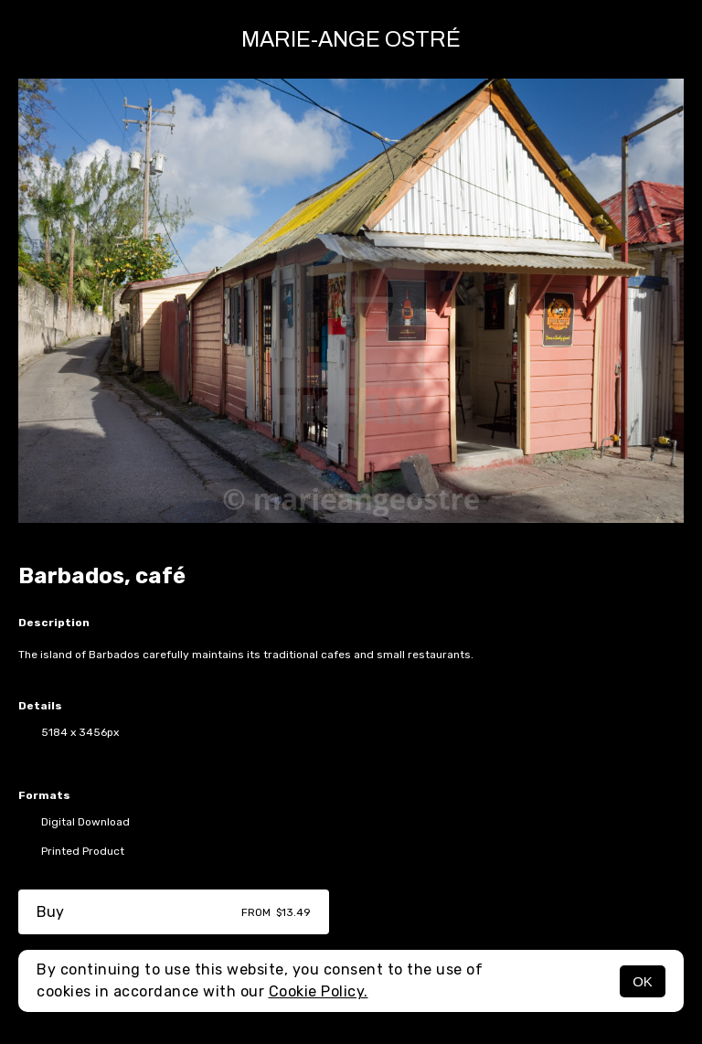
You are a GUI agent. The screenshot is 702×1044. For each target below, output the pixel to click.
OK (643, 981)
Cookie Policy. (318, 991)
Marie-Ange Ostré (351, 39)
